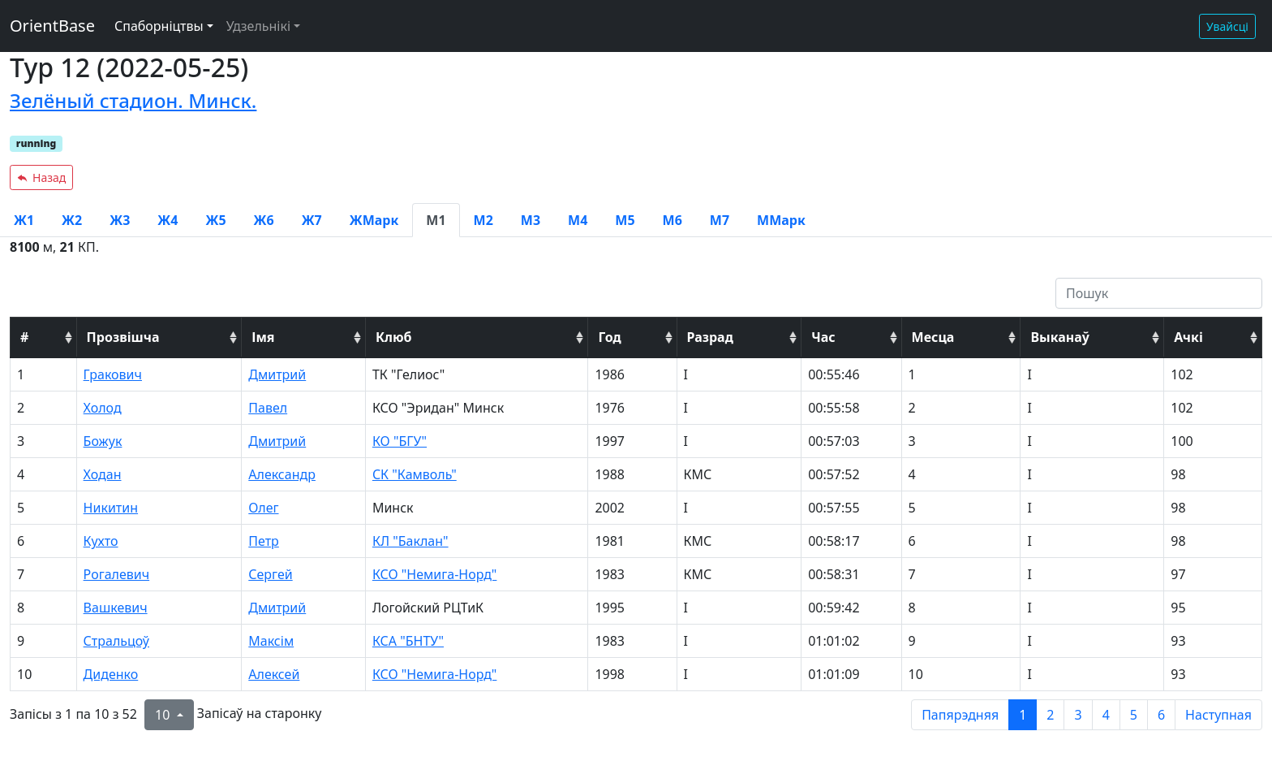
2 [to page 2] (1050, 715)
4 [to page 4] (1106, 715)
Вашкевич (116, 607)
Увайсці (1227, 26)
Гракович (113, 374)
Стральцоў (116, 641)
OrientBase (52, 26)
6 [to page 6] (1161, 715)
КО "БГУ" (399, 441)
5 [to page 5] (1133, 715)
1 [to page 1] (1022, 715)
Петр (263, 541)
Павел (267, 408)
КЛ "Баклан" (410, 541)
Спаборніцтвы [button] (159, 26)
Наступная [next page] (1218, 715)
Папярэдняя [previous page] (960, 715)
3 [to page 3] (1077, 715)
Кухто (101, 541)
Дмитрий (277, 374)
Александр (282, 474)
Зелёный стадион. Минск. (133, 100)
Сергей (270, 574)
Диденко (111, 674)
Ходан (103, 474)
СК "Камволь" (414, 474)
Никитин (111, 508)
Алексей (273, 674)
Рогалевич (117, 574)
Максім (271, 641)
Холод (103, 408)
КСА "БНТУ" (408, 641)
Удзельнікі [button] (258, 26)
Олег (263, 508)
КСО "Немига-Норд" (434, 574)
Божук (103, 441)
